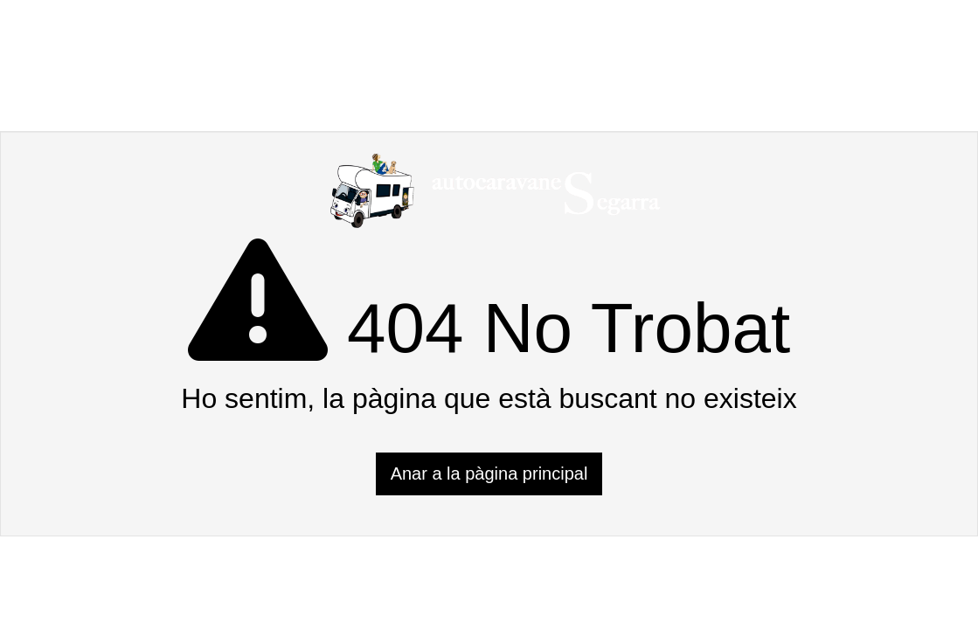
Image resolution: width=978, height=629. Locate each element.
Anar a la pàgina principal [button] (489, 473)
